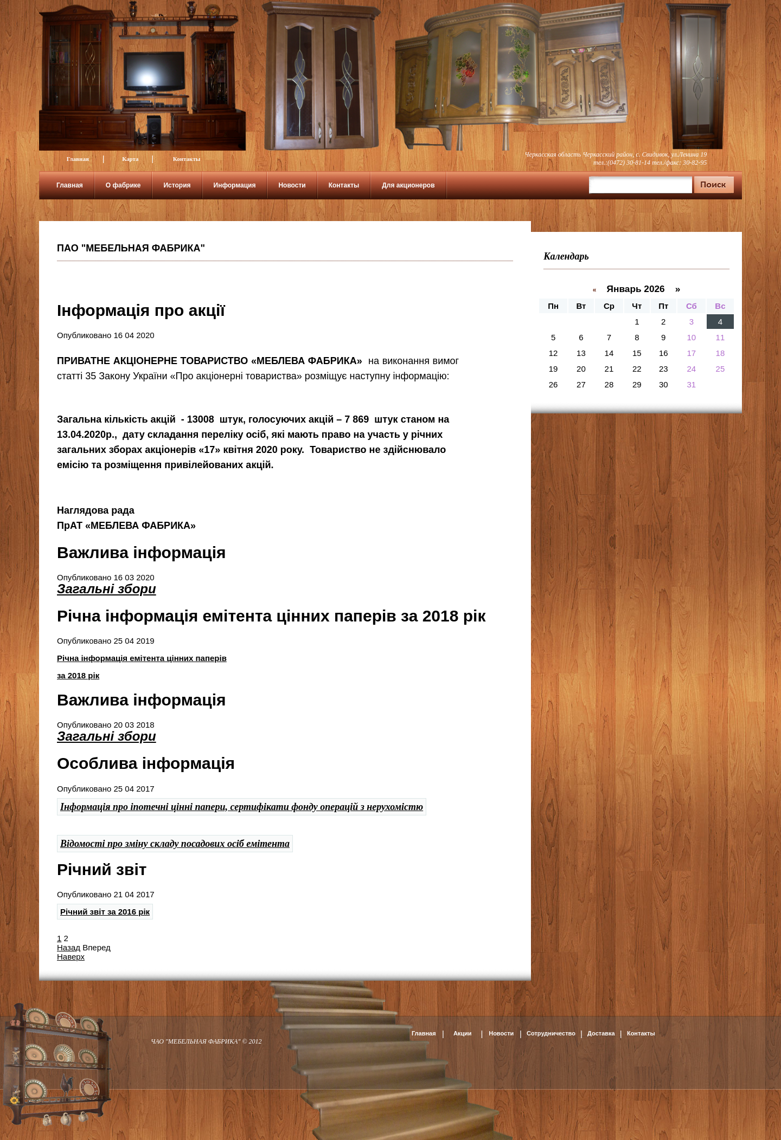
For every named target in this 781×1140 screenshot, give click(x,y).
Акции (462, 1033)
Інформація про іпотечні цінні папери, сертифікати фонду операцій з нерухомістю (241, 806)
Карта (130, 159)
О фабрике (123, 185)
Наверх (71, 956)
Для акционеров (408, 185)
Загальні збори (106, 588)
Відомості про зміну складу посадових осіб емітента (175, 843)
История (176, 185)
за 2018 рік (78, 675)
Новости (291, 185)
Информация (235, 185)
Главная (78, 159)
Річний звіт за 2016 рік (105, 911)
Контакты (187, 159)
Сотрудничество (551, 1033)
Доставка (601, 1033)
